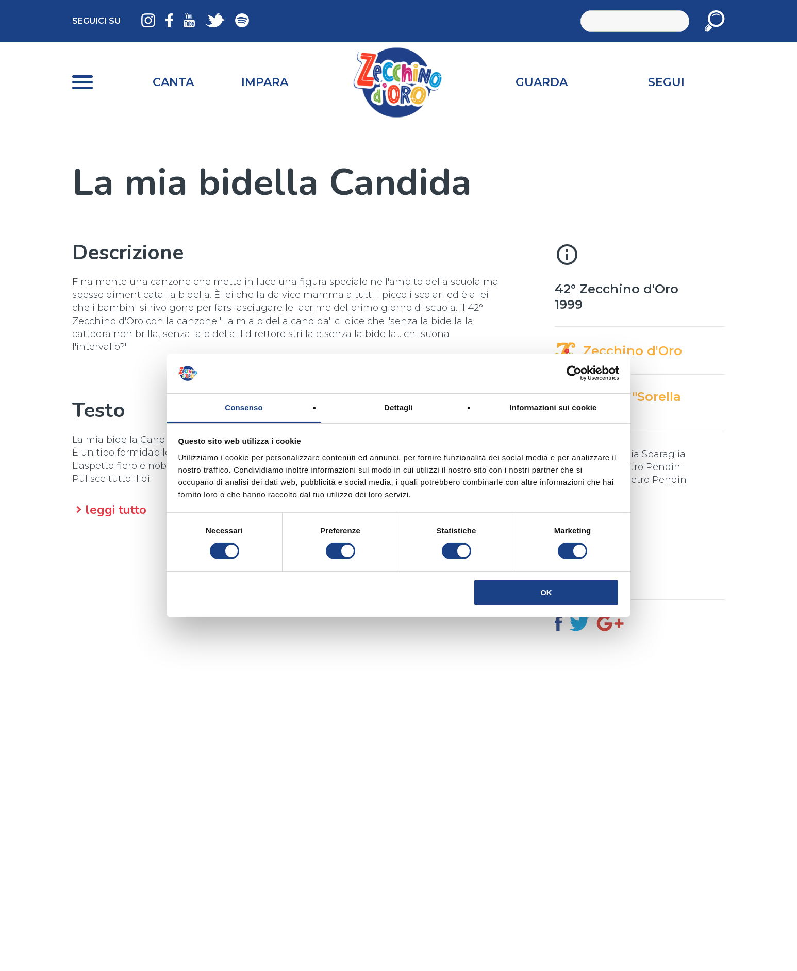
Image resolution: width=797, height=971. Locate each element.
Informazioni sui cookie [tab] (553, 407)
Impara (264, 82)
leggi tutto (115, 510)
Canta (173, 82)
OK (546, 592)
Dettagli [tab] (398, 407)
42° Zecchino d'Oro (616, 288)
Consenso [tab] (243, 407)
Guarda (542, 82)
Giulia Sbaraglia (649, 454)
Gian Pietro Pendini (637, 467)
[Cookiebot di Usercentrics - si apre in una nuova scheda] (574, 373)
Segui (666, 82)
